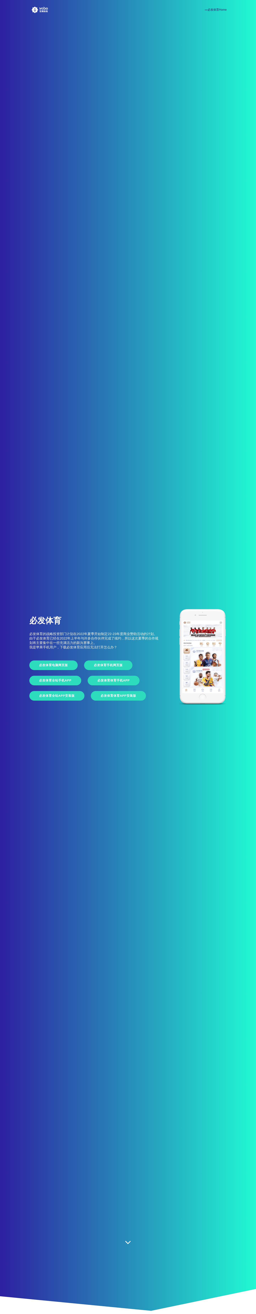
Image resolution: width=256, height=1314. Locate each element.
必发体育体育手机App (113, 680)
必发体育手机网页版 (108, 665)
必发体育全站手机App (55, 680)
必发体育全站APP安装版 (57, 695)
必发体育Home (217, 9)
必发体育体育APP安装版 (118, 695)
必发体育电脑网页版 (53, 665)
